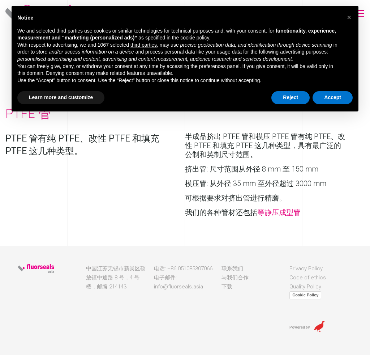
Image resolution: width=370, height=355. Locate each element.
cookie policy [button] (194, 38)
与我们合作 (235, 277)
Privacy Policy (306, 268)
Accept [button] (332, 97)
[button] (349, 17)
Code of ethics (307, 277)
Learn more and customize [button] (61, 97)
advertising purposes (303, 52)
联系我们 (232, 268)
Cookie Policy (305, 295)
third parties (143, 45)
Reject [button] (290, 97)
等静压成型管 (279, 212)
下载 (226, 286)
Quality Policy (305, 286)
